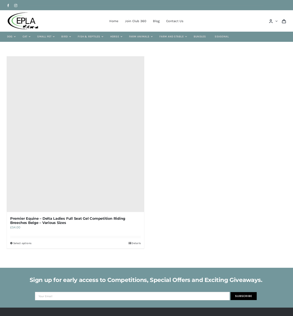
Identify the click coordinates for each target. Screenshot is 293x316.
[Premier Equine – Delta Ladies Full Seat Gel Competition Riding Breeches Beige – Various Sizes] (75, 134)
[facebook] (8, 5)
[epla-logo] (24, 13)
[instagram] (15, 5)
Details (136, 243)
